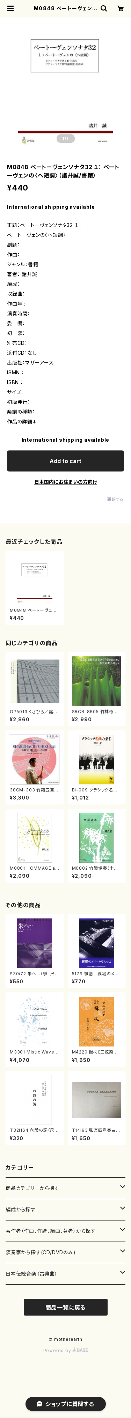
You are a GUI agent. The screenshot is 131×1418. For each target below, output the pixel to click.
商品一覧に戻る (65, 1307)
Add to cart (65, 460)
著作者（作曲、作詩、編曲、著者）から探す (51, 1231)
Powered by (65, 1350)
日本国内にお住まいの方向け (65, 482)
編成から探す (21, 1209)
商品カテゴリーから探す (32, 1188)
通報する (115, 499)
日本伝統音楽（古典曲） (32, 1274)
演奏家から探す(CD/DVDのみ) (41, 1252)
